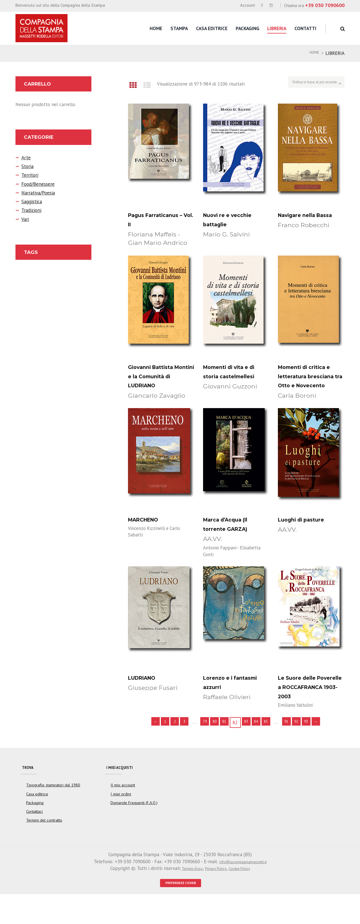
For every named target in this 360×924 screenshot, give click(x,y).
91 (294, 744)
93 (318, 744)
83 (247, 744)
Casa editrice (212, 28)
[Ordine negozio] (307, 83)
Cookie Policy (244, 895)
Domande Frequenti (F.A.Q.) (134, 829)
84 (259, 744)
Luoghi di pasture (307, 530)
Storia (26, 166)
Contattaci (34, 838)
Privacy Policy (215, 895)
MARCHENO (147, 530)
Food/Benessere (35, 184)
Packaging (247, 28)
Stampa (179, 28)
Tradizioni (29, 210)
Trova (30, 791)
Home (156, 28)
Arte (24, 157)
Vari (24, 219)
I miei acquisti (123, 791)
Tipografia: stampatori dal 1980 (53, 812)
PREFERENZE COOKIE (181, 911)
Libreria (276, 28)
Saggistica (30, 201)
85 (271, 744)
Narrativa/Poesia (35, 193)
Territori (28, 175)
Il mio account (123, 812)
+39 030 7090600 (325, 5)
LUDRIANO (145, 689)
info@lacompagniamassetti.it (242, 888)
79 (199, 744)
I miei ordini (121, 821)
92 (306, 744)
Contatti (305, 28)
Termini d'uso (186, 895)
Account (247, 5)
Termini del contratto (44, 847)
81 (223, 744)
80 (211, 744)
